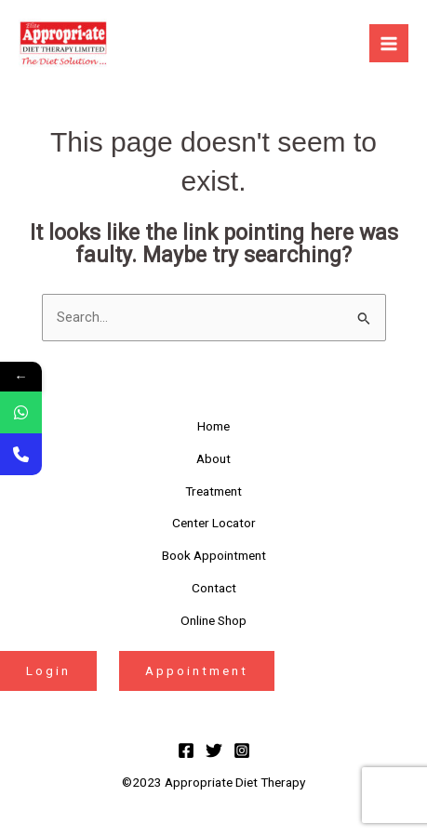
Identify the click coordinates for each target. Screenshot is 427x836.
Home (213, 425)
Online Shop (213, 620)
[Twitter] (214, 750)
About (213, 458)
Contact (214, 587)
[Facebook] (186, 750)
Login (48, 670)
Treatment (213, 491)
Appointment (196, 670)
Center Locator (214, 522)
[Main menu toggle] (388, 43)
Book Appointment (214, 555)
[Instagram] (242, 750)
